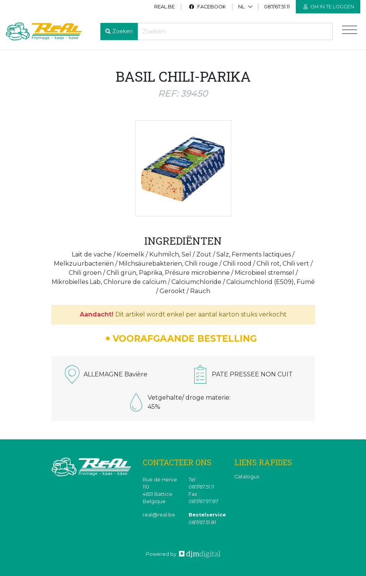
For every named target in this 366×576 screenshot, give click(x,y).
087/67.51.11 (277, 7)
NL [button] (241, 7)
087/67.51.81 (202, 522)
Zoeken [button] (122, 31)
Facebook (207, 7)
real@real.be (159, 515)
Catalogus (246, 476)
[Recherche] (235, 31)
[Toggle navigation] (349, 31)
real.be (164, 7)
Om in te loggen (328, 7)
